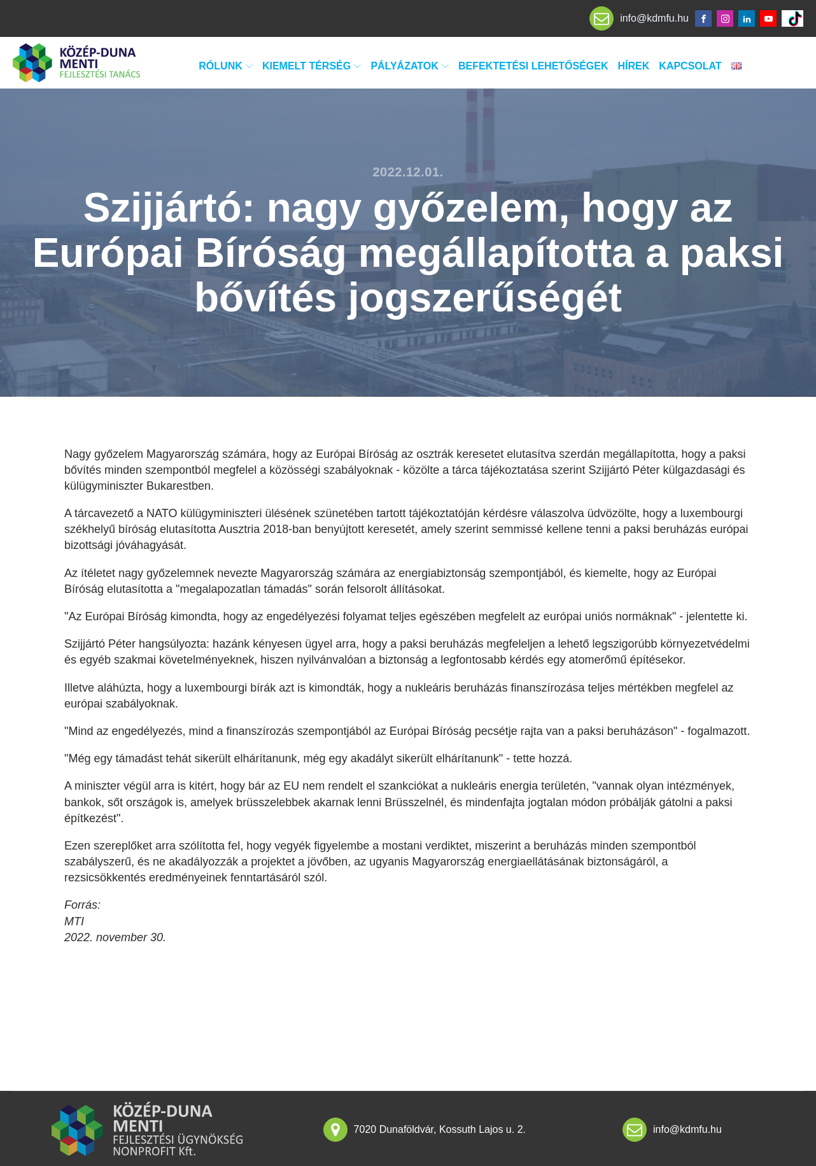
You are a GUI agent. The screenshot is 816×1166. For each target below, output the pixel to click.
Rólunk (226, 65)
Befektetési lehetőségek (533, 65)
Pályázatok (409, 65)
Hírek (634, 65)
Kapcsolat (690, 65)
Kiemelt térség (311, 65)
